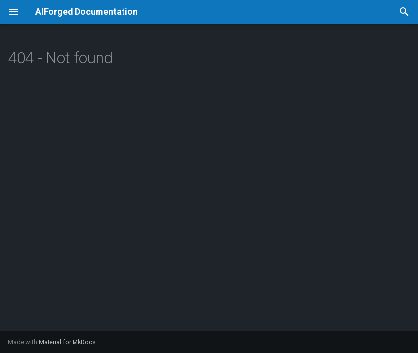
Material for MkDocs (67, 342)
